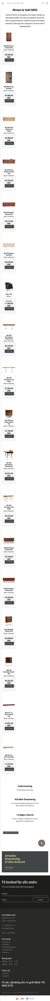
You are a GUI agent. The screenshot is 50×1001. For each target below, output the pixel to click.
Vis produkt (9, 60)
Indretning (5, 944)
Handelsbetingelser (9, 947)
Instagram (5, 976)
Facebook (5, 973)
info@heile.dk (9, 928)
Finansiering (6, 942)
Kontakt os (5, 952)
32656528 (11, 933)
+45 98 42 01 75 (9, 925)
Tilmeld (40, 900)
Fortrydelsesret (7, 950)
